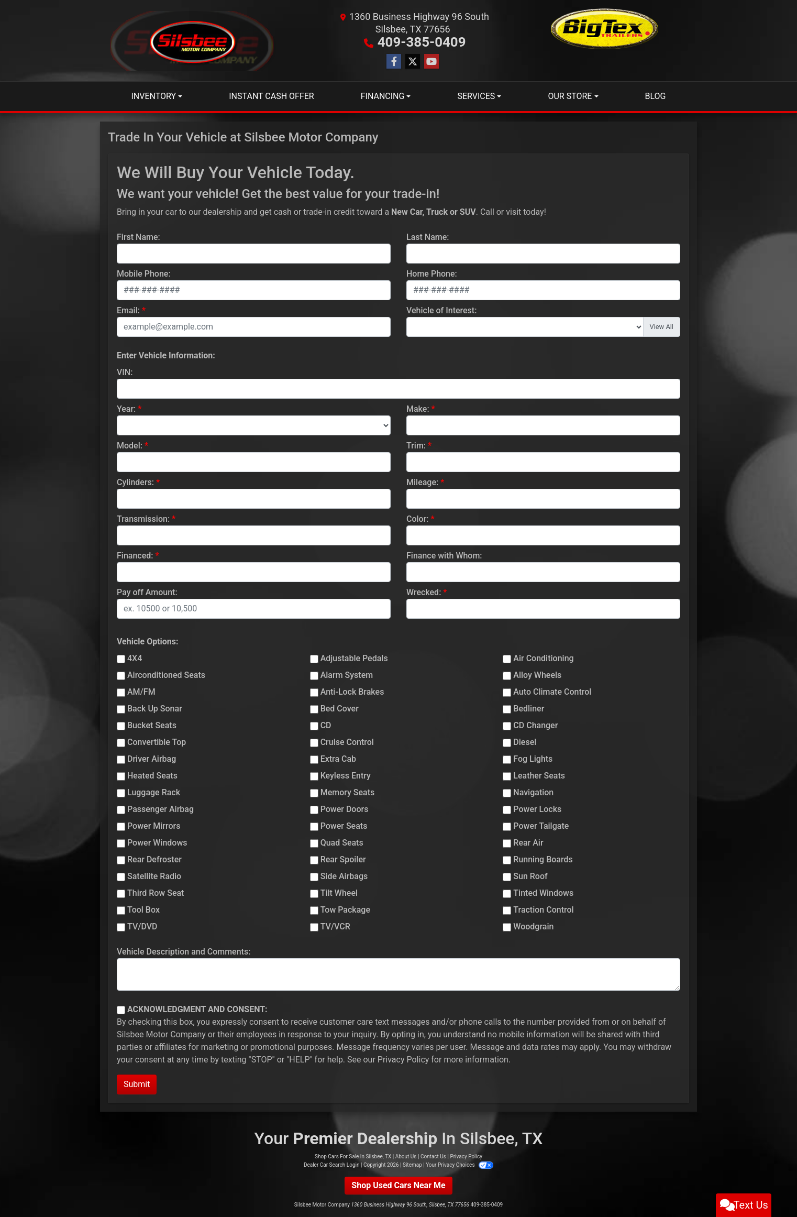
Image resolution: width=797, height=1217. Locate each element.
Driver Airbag (151, 758)
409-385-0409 (422, 42)
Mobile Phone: (144, 273)
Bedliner (528, 708)
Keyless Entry (345, 775)
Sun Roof (530, 876)
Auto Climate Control (552, 691)
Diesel (524, 742)
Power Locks (537, 809)
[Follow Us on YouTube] (431, 61)
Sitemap (412, 1164)
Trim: (416, 445)
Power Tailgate (541, 825)
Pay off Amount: (147, 592)
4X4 (134, 658)
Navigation (533, 792)
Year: (126, 408)
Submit (137, 1084)
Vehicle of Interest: (441, 310)
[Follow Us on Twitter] (412, 61)
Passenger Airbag (160, 809)
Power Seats (344, 825)
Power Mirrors (153, 825)
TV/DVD (142, 926)
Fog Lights (532, 758)
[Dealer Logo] (192, 40)
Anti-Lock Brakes (352, 691)
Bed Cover (339, 708)
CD (325, 725)
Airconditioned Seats (166, 674)
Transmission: (143, 518)
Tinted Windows (543, 892)
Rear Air (528, 842)
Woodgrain (533, 926)
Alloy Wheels (537, 674)
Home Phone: (431, 273)
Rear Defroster (154, 859)
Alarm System (346, 674)
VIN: (124, 372)
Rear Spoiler (343, 859)
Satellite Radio (154, 876)
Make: (417, 408)
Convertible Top (156, 742)
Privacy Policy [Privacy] (466, 1156)
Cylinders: (135, 482)
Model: (129, 445)
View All (661, 326)
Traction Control (543, 909)
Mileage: (422, 482)
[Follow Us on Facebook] (393, 61)
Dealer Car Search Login (332, 1164)
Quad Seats (341, 842)
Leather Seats (539, 775)
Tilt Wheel (339, 892)
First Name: (138, 237)
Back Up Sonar (154, 708)
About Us (406, 1156)
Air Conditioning (543, 658)
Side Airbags (344, 876)
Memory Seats (347, 792)
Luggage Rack (153, 792)
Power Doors (344, 809)
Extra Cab (338, 758)
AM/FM (141, 691)
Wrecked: (423, 592)
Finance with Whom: (444, 555)
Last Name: (427, 237)
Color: (417, 518)
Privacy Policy (403, 1059)
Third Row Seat (155, 892)
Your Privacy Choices (459, 1164)
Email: (128, 310)
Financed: (135, 555)
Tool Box (143, 909)
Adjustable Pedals (354, 658)
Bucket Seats (151, 725)
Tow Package (345, 909)
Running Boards (542, 859)
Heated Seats (152, 775)
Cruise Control (347, 742)
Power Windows (157, 842)
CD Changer (535, 725)
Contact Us (433, 1156)
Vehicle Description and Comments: (183, 951)
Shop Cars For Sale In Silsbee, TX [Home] (353, 1156)
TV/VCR (335, 926)
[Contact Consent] (121, 1009)
